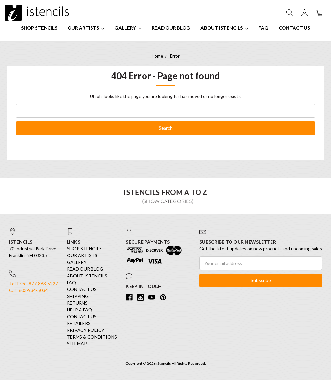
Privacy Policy (85, 330)
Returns (77, 303)
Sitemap (77, 343)
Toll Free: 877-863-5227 (33, 283)
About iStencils (224, 28)
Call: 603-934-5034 (28, 290)
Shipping (78, 296)
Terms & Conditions (92, 337)
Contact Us (294, 28)
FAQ (263, 28)
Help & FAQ (79, 309)
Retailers (79, 323)
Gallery (127, 28)
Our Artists (86, 28)
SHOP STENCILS (39, 28)
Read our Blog (171, 28)
